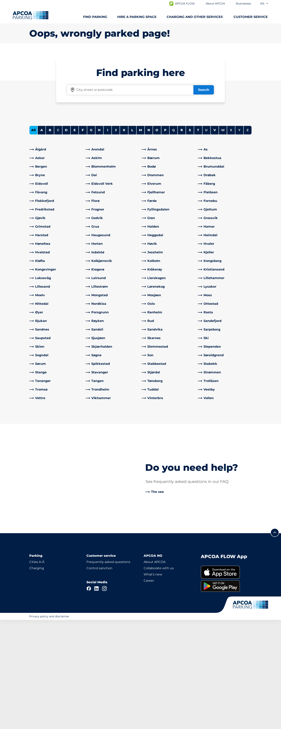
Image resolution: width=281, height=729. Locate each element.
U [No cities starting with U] (206, 239)
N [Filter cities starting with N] (149, 239)
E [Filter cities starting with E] (75, 239)
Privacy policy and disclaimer (49, 725)
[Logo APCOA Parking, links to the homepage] (30, 15)
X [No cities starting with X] (231, 239)
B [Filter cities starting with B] (50, 239)
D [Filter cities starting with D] (66, 239)
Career (149, 690)
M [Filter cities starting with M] (140, 239)
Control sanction (99, 677)
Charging (36, 677)
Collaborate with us (159, 677)
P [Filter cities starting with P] (165, 239)
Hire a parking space (137, 17)
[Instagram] (104, 697)
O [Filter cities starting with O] (157, 239)
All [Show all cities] (33, 239)
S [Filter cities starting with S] (190, 239)
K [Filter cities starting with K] (124, 239)
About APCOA (154, 671)
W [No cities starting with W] (223, 239)
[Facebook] (88, 697)
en (264, 3)
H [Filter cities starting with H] (99, 239)
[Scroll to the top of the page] (274, 641)
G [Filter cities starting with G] (91, 239)
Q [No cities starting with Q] (173, 239)
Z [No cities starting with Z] (247, 239)
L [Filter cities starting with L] (132, 239)
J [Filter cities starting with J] (116, 239)
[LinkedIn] (96, 697)
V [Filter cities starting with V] (214, 239)
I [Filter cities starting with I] (107, 239)
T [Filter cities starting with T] (198, 239)
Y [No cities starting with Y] (239, 239)
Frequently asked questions (108, 671)
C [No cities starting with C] (58, 239)
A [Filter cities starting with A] (41, 239)
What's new (153, 683)
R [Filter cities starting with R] (182, 239)
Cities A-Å (36, 671)
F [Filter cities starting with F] (83, 239)
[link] (56, 258)
